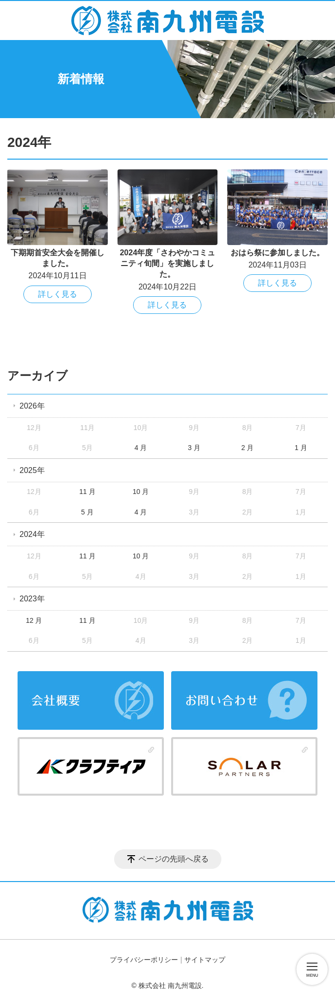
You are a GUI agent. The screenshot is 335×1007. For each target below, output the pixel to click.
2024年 (32, 534)
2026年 (32, 406)
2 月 (247, 448)
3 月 (194, 448)
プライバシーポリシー (144, 960)
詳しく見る (57, 294)
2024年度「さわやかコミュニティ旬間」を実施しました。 (168, 263)
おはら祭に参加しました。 (277, 252)
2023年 (32, 599)
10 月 (141, 491)
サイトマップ (204, 960)
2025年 (32, 470)
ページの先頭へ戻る (173, 859)
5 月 (87, 512)
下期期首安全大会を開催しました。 (57, 257)
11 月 (87, 491)
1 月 (301, 448)
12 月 (34, 620)
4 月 (141, 448)
